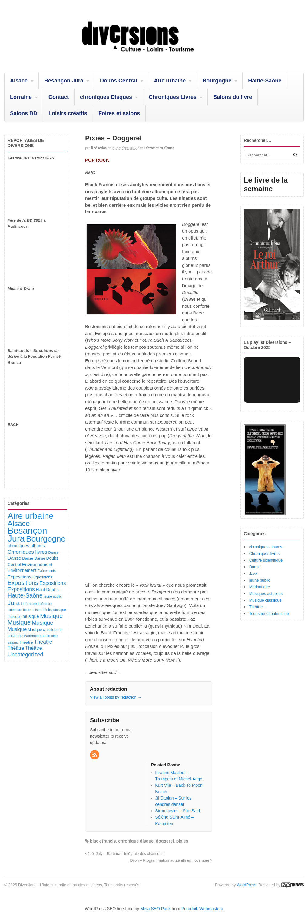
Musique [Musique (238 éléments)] (17, 629)
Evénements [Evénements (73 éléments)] (47, 570)
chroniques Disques (106, 97)
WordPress (246, 885)
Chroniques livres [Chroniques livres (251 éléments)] (27, 552)
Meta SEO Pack (155, 908)
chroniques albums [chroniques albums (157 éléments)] (26, 545)
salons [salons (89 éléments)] (13, 642)
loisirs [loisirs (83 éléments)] (37, 610)
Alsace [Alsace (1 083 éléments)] (19, 523)
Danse (255, 567)
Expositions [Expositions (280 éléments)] (21, 589)
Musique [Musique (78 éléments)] (59, 610)
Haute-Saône (264, 81)
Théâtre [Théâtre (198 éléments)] (16, 648)
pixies (182, 841)
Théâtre (256, 607)
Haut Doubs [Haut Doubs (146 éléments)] (47, 589)
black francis (103, 841)
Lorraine (21, 97)
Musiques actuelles (266, 593)
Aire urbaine (170, 81)
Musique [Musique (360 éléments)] (42, 622)
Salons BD (23, 113)
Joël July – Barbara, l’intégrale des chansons (124, 854)
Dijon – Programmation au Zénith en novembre (171, 860)
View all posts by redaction (115, 697)
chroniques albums (160, 148)
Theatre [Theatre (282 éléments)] (43, 642)
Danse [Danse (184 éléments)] (14, 558)
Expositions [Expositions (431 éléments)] (23, 582)
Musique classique (265, 600)
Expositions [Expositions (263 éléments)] (52, 583)
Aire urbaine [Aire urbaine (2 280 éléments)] (31, 516)
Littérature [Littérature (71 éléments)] (15, 610)
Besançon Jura (63, 81)
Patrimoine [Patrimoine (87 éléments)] (32, 636)
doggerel (165, 841)
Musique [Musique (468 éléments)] (19, 622)
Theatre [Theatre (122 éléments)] (26, 642)
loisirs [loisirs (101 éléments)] (47, 610)
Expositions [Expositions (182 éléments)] (19, 576)
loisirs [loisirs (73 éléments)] (27, 610)
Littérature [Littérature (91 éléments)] (29, 604)
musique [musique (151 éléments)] (30, 616)
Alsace (19, 81)
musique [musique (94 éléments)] (15, 617)
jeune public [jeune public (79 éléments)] (52, 596)
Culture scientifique (266, 560)
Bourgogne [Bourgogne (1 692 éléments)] (45, 538)
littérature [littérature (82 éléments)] (45, 603)
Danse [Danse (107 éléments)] (27, 558)
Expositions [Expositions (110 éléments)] (42, 577)
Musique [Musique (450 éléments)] (51, 615)
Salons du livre (232, 97)
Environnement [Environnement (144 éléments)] (22, 570)
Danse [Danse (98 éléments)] (39, 558)
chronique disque (136, 841)
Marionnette (259, 587)
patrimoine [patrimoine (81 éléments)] (50, 636)
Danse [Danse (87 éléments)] (53, 552)
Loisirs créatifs (67, 113)
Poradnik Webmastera (202, 908)
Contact (58, 97)
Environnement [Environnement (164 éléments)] (37, 564)
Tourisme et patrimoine (269, 613)
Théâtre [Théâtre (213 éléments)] (33, 648)
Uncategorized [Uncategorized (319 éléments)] (25, 654)
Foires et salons (119, 113)
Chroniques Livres (173, 97)
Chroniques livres (264, 553)
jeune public (259, 580)
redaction (99, 148)
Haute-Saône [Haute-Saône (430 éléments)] (25, 595)
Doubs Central (118, 81)
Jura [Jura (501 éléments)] (14, 602)
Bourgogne (216, 81)
